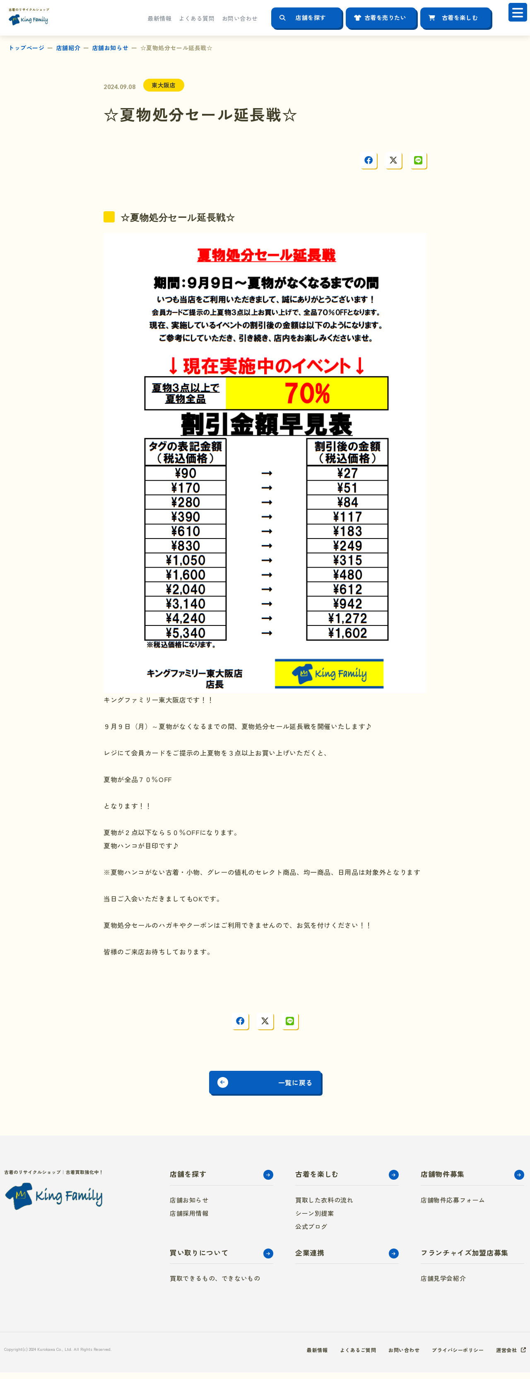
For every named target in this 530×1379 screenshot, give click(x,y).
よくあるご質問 (338, 1356)
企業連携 (310, 1259)
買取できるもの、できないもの (215, 1284)
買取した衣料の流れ (324, 1206)
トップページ (26, 47)
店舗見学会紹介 (443, 1284)
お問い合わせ (240, 18)
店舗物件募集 (443, 1180)
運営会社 (505, 1356)
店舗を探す (311, 17)
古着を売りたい (385, 17)
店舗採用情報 (189, 1219)
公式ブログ (311, 1233)
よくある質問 (196, 18)
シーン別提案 (314, 1219)
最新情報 (159, 18)
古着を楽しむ (460, 17)
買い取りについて (199, 1259)
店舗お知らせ (110, 47)
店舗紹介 (68, 47)
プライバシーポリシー (450, 1356)
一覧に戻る (307, 1086)
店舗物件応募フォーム (453, 1206)
